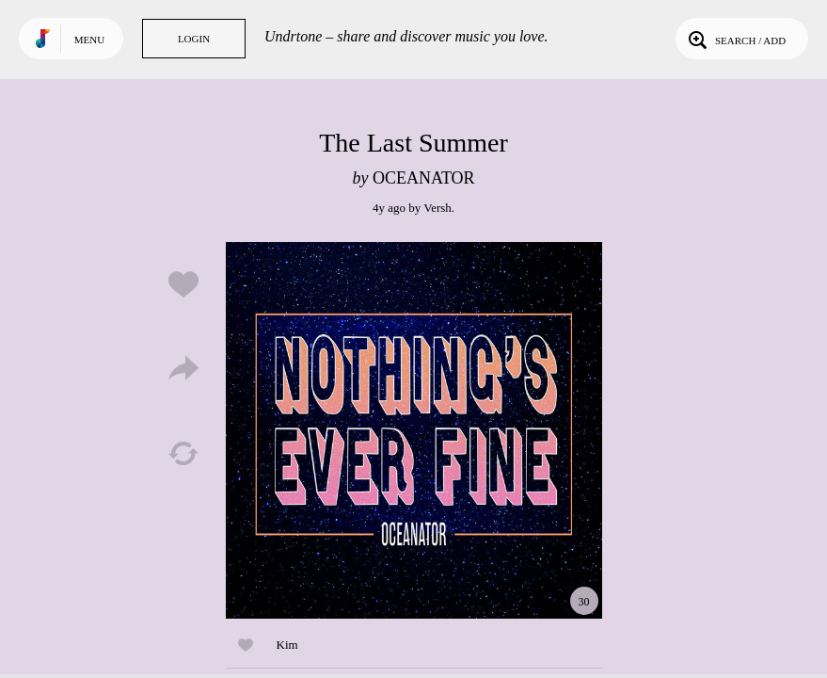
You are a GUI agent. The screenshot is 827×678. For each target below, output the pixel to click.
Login (194, 38)
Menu (89, 39)
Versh (437, 208)
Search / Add (735, 38)
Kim (287, 645)
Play (414, 430)
